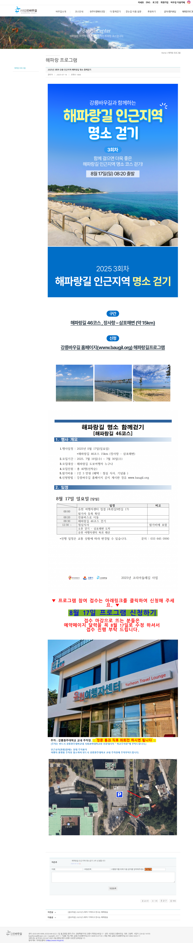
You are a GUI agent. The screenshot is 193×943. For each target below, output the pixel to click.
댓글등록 (113, 888)
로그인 (155, 2)
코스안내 (79, 11)
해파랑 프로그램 (19, 68)
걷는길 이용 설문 (133, 11)
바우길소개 (61, 11)
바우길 (26, 10)
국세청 (141, 2)
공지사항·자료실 (170, 11)
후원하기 (152, 11)
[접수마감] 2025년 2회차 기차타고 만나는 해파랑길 (88, 912)
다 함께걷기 (115, 11)
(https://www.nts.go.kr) (55, 940)
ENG (148, 2)
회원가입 (164, 2)
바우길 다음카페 (178, 2)
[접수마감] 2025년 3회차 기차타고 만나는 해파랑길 (88, 917)
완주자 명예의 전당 (97, 11)
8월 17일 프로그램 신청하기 (112, 613)
